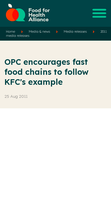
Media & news (39, 31)
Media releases (75, 31)
